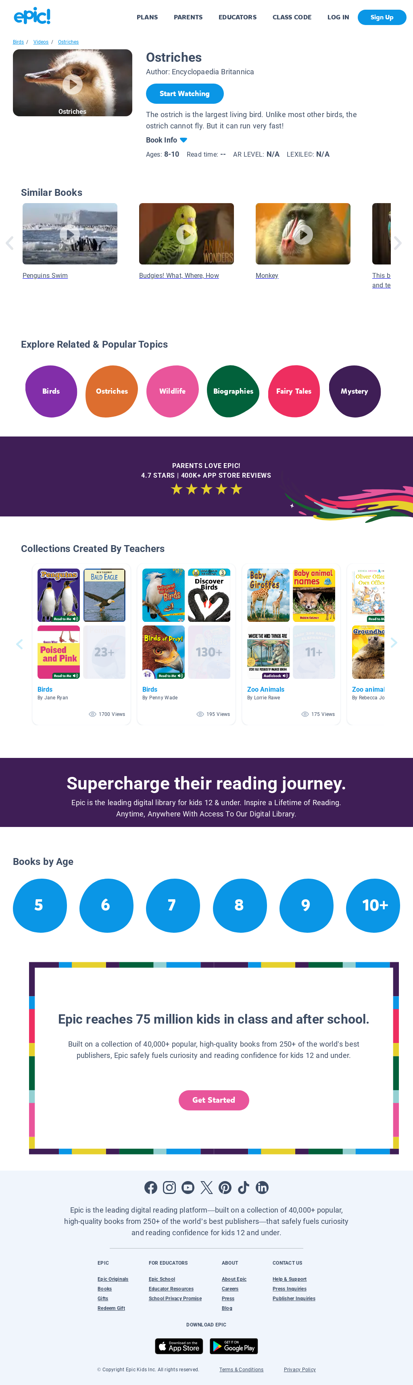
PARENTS (188, 17)
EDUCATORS (238, 17)
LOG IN (338, 17)
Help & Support (290, 1279)
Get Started (213, 1100)
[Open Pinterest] (225, 1187)
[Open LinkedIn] (262, 1187)
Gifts (103, 1298)
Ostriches (68, 42)
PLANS (147, 17)
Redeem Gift (111, 1308)
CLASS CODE (292, 17)
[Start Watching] (185, 94)
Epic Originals (113, 1279)
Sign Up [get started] (382, 17)
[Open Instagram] (169, 1187)
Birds (18, 42)
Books (105, 1289)
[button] (81, 644)
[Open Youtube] (187, 1187)
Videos (41, 42)
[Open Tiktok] (243, 1187)
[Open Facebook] (150, 1187)
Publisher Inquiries (294, 1298)
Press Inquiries (290, 1289)
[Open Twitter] (206, 1187)
